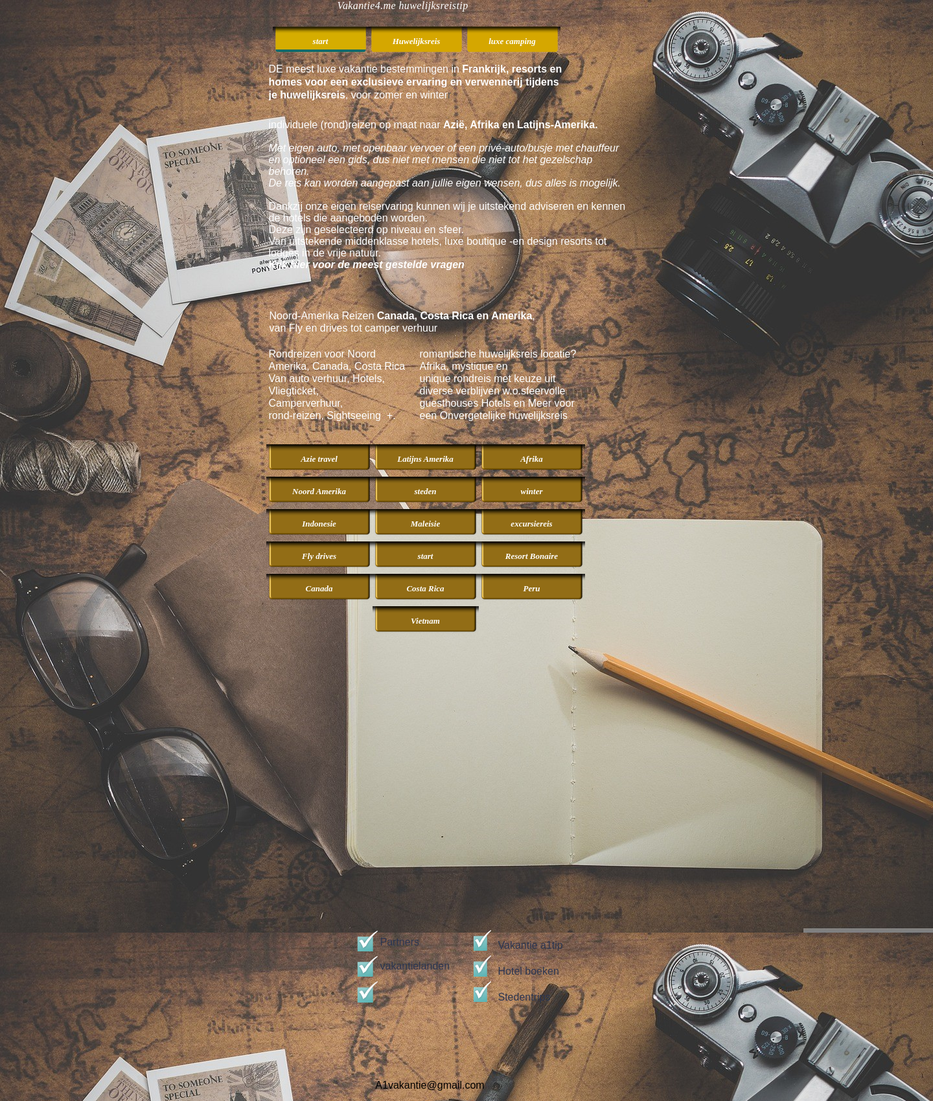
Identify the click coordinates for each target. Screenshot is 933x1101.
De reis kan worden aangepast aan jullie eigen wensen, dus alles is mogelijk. (445, 182)
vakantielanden (415, 965)
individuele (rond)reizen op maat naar (433, 124)
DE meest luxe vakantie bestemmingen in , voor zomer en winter (415, 81)
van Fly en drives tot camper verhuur (354, 328)
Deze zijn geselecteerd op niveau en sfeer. (367, 229)
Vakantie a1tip (530, 945)
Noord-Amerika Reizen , (402, 315)
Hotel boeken (528, 971)
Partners (399, 942)
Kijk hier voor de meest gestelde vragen (367, 264)
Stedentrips (524, 997)
